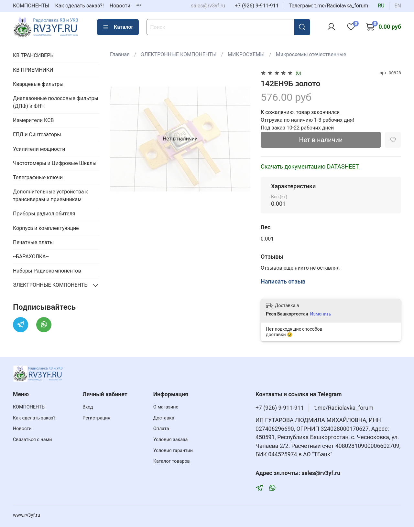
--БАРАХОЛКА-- (31, 256)
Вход (87, 407)
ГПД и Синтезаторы (37, 134)
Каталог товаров (171, 461)
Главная (120, 54)
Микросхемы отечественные (311, 54)
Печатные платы (33, 242)
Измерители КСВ (33, 120)
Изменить (320, 313)
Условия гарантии (173, 450)
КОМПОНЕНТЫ (31, 6)
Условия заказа (170, 439)
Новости (120, 6)
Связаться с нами (32, 439)
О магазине (165, 407)
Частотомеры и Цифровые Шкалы (55, 163)
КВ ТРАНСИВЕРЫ (34, 55)
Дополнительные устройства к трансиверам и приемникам (50, 195)
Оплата (161, 428)
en (397, 6)
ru (381, 6)
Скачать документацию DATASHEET (310, 166)
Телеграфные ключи (38, 177)
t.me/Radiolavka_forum (343, 408)
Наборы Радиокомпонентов (47, 271)
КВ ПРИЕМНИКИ (33, 70)
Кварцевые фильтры (38, 84)
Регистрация (96, 418)
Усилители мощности (39, 149)
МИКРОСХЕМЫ (246, 54)
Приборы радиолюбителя (44, 214)
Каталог (118, 27)
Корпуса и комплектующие (46, 228)
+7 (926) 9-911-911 (257, 6)
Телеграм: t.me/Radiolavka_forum (328, 6)
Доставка (163, 418)
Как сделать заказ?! (79, 6)
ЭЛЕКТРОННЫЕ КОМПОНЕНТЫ (178, 54)
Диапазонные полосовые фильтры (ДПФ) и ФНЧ (55, 102)
